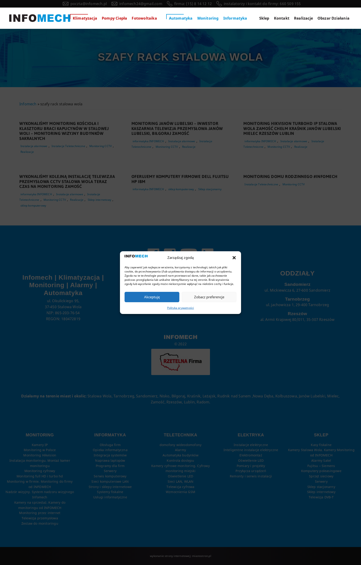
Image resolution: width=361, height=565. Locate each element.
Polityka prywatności (180, 308)
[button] (234, 257)
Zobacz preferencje (209, 297)
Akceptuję (152, 297)
